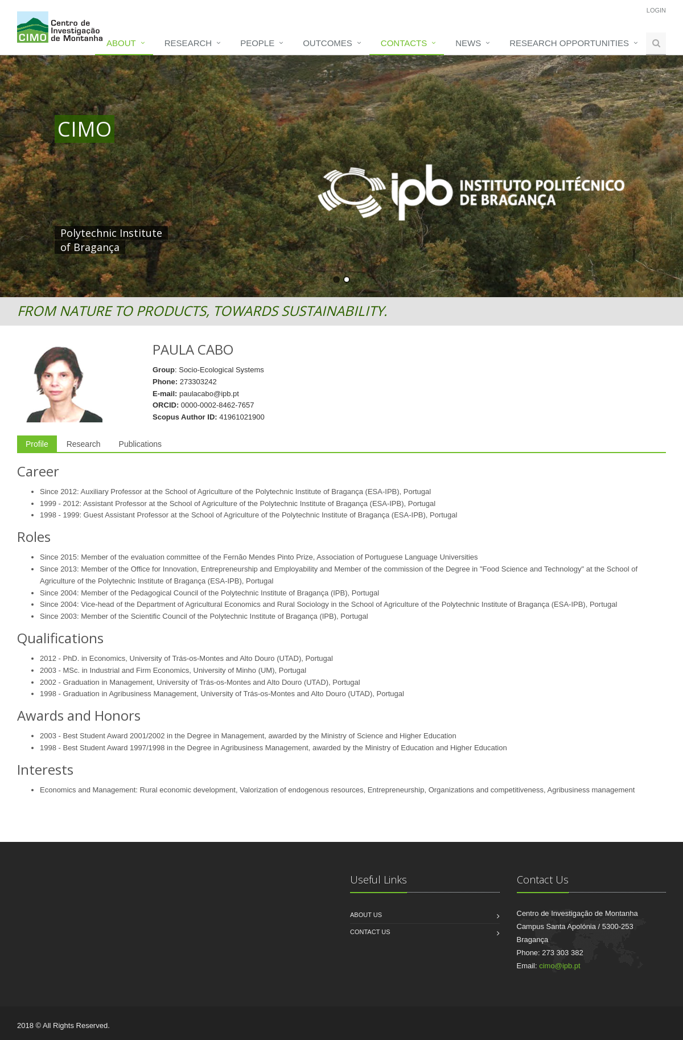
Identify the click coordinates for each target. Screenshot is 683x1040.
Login (656, 10)
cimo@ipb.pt (559, 965)
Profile (37, 444)
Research (188, 43)
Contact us (370, 931)
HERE (292, 233)
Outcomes (327, 43)
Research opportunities (569, 43)
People (257, 43)
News (468, 43)
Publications (140, 444)
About (121, 43)
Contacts (404, 43)
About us (366, 914)
